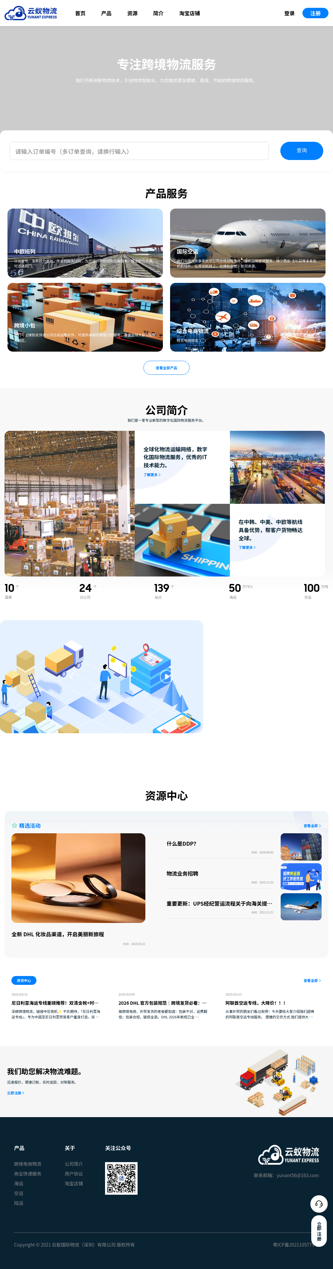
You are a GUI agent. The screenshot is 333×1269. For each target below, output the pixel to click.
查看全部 (311, 825)
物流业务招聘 (182, 873)
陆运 (18, 1203)
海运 (18, 1183)
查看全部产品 (166, 367)
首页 (80, 13)
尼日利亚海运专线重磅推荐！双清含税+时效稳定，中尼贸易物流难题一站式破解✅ (54, 1006)
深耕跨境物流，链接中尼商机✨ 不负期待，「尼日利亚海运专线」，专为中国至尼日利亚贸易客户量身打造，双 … (55, 1014)
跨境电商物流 (27, 1163)
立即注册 (14, 1092)
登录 (289, 13)
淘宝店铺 (189, 13)
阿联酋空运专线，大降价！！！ (257, 1002)
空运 (18, 1193)
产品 (106, 13)
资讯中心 (24, 980)
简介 (158, 13)
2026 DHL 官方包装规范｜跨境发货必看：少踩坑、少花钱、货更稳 (163, 1006)
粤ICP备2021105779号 (296, 1244)
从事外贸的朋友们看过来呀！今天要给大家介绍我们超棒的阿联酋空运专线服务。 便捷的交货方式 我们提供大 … (270, 1014)
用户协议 (74, 1173)
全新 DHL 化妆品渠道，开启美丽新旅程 (57, 934)
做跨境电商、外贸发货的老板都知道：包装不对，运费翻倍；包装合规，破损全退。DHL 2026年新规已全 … (163, 1014)
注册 (315, 13)
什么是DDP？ (182, 843)
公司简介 (74, 1163)
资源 (132, 13)
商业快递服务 (27, 1173)
